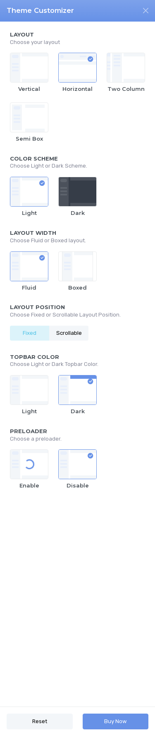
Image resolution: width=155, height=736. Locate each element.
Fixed (29, 333)
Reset (39, 721)
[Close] (146, 10)
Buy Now (115, 721)
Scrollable (69, 333)
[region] (77, 364)
